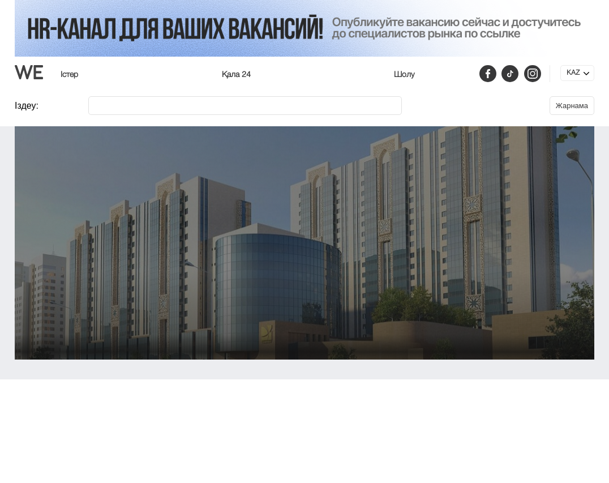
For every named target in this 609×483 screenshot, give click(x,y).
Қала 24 (236, 75)
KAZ (573, 73)
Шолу (404, 75)
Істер (69, 75)
